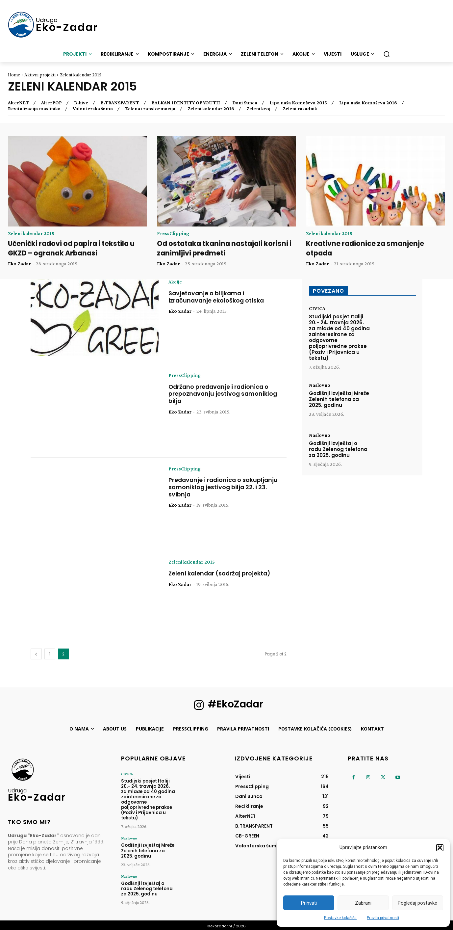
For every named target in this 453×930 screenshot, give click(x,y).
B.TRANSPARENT (119, 102)
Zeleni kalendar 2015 (31, 233)
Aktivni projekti (40, 74)
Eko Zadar (19, 264)
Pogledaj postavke (417, 903)
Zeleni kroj (258, 108)
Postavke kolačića (340, 918)
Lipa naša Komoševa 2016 (368, 102)
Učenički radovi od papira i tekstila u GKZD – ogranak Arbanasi (73, 248)
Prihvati (309, 903)
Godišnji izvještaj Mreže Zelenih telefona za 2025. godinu (339, 399)
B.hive (81, 102)
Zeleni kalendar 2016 (211, 108)
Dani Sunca (244, 102)
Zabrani (363, 903)
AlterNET (18, 102)
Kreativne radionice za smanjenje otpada (366, 248)
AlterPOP (51, 102)
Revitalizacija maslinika (34, 108)
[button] (440, 847)
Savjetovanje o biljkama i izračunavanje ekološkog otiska (216, 297)
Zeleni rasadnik (300, 108)
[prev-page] (36, 654)
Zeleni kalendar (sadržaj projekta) (220, 573)
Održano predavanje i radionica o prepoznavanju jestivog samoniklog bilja (223, 394)
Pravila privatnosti (383, 918)
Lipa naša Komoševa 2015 (298, 102)
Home (14, 74)
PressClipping (173, 233)
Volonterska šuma (93, 108)
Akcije (175, 282)
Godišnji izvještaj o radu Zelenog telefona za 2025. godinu (338, 449)
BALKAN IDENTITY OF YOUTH (185, 102)
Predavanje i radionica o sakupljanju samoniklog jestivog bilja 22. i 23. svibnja (224, 487)
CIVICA (317, 308)
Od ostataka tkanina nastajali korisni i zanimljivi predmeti (225, 248)
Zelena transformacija (150, 108)
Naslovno (319, 385)
